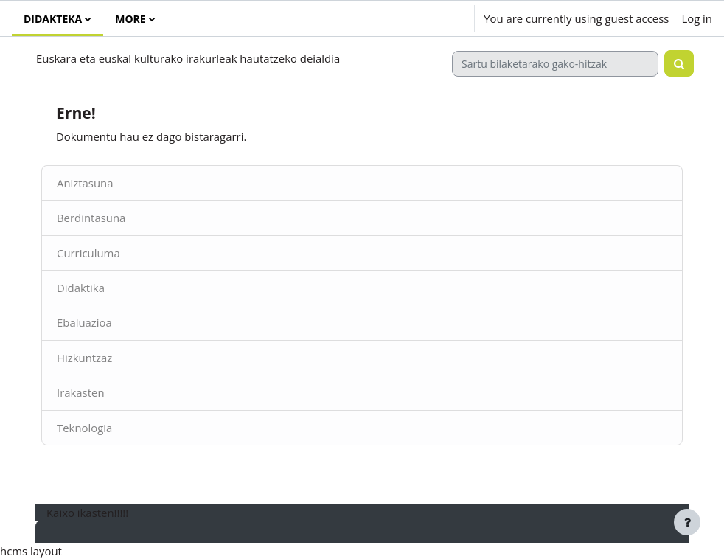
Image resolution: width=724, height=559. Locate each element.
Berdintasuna (91, 217)
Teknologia (84, 427)
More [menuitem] (130, 19)
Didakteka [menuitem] (53, 19)
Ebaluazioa (84, 322)
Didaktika (81, 287)
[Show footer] (687, 522)
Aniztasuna (85, 183)
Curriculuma (88, 253)
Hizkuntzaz (84, 357)
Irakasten (81, 392)
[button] (420, 18)
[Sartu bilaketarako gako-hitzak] (555, 64)
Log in (696, 18)
